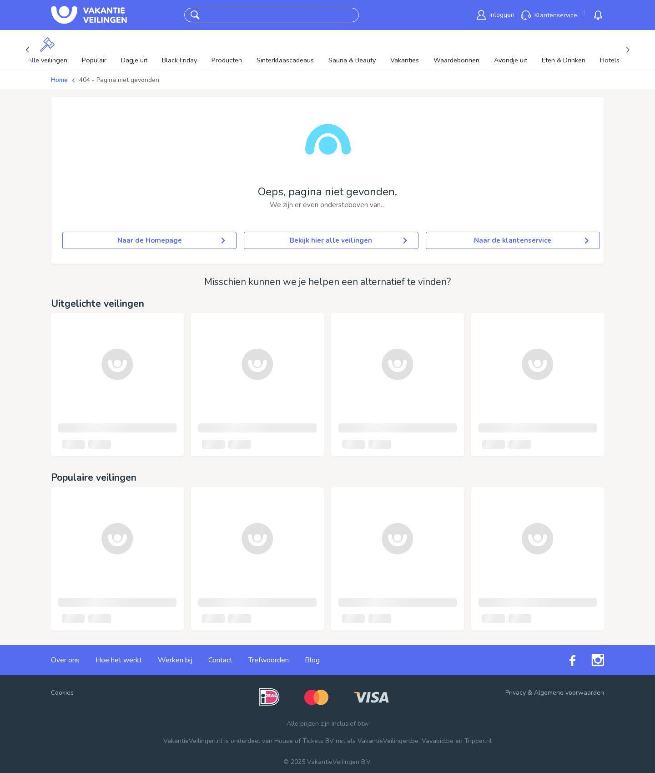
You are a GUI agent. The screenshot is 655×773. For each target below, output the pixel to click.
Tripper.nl (478, 741)
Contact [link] (220, 660)
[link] (495, 15)
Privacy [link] (515, 692)
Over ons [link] (65, 660)
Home (59, 80)
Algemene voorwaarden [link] (569, 692)
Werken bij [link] (175, 660)
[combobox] (263, 15)
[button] (195, 15)
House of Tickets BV (304, 741)
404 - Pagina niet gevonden (119, 80)
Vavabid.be (437, 741)
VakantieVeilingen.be (388, 741)
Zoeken (338, 15)
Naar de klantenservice (531, 240)
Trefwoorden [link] (268, 660)
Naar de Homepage (171, 240)
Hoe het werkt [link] (119, 660)
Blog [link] (312, 660)
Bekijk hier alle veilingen (348, 240)
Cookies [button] (62, 692)
